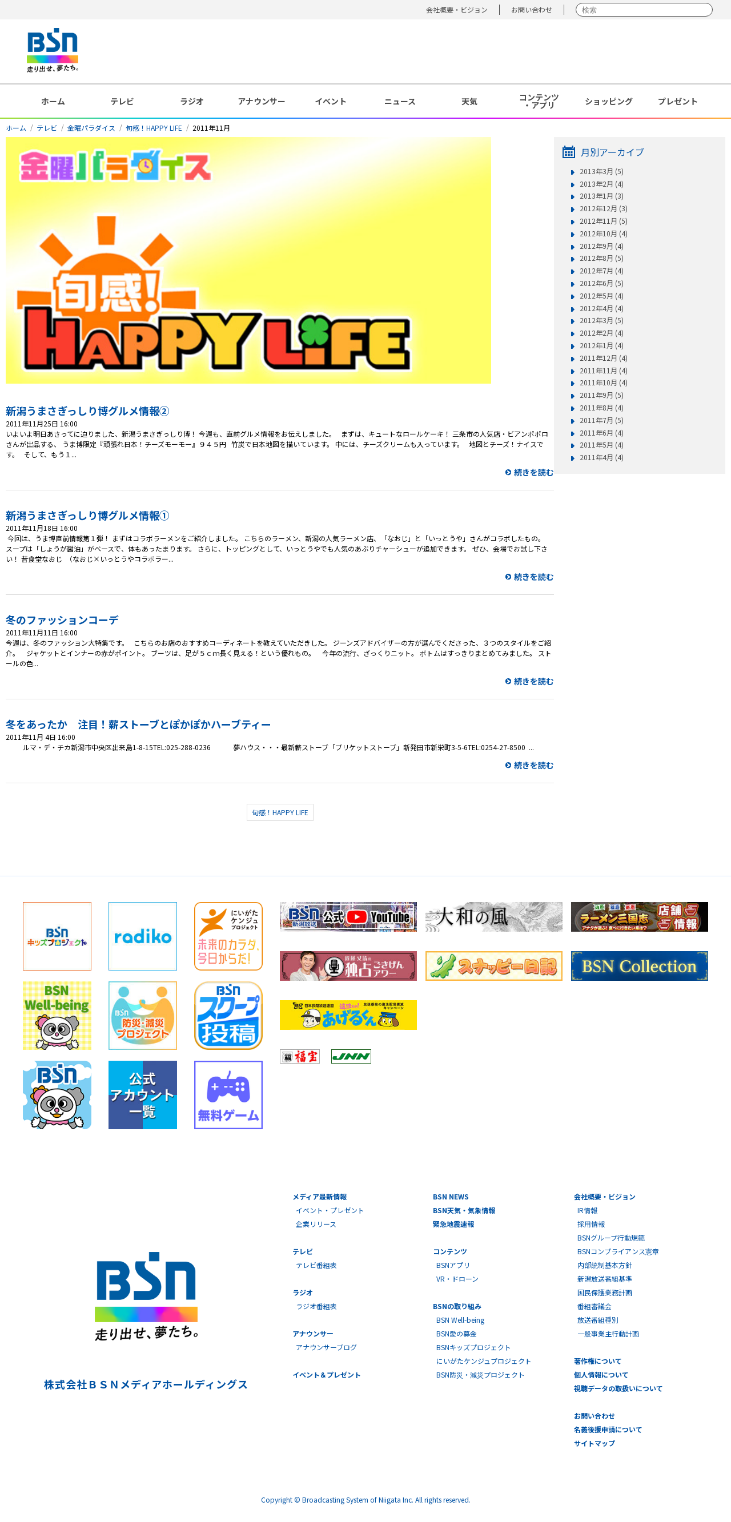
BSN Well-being (460, 1319)
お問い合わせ (531, 9)
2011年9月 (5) (602, 395)
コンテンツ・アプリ (539, 101)
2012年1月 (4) (602, 345)
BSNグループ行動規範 (611, 1237)
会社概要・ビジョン (457, 9)
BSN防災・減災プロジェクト (480, 1374)
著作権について (598, 1361)
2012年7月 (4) (602, 270)
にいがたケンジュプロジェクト (484, 1361)
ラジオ (192, 101)
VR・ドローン (457, 1278)
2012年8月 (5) (602, 258)
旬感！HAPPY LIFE (154, 127)
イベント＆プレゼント (326, 1374)
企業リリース (316, 1224)
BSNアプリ (453, 1265)
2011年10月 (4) (604, 382)
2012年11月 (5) (604, 221)
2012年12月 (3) (604, 208)
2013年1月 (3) (602, 195)
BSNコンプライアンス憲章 (618, 1251)
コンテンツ (450, 1251)
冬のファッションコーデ (62, 619)
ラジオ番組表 (316, 1306)
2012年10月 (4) (604, 233)
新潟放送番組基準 (604, 1278)
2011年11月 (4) (604, 370)
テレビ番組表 (316, 1265)
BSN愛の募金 (456, 1333)
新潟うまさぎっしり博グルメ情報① (88, 515)
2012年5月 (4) (602, 295)
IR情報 (587, 1210)
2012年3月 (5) (602, 320)
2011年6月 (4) (602, 432)
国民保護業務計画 (604, 1292)
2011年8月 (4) (602, 407)
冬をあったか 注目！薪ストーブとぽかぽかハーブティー (138, 723)
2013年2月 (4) (602, 183)
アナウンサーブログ (326, 1347)
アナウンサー (262, 101)
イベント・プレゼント (330, 1210)
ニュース (400, 101)
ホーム (53, 101)
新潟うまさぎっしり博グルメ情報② (88, 410)
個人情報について (601, 1374)
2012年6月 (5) (602, 283)
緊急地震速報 (453, 1224)
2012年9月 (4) (602, 246)
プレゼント (678, 101)
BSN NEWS (451, 1196)
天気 (469, 101)
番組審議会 (594, 1306)
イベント (331, 101)
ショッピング (609, 101)
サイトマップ (594, 1443)
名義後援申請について (608, 1429)
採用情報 (591, 1224)
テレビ (122, 101)
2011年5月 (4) (602, 444)
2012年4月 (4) (602, 308)
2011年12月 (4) (604, 358)
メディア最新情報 (319, 1196)
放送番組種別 (597, 1319)
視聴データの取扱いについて (618, 1388)
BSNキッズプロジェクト (473, 1347)
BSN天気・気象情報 (464, 1210)
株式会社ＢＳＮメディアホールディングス (146, 1383)
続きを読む (534, 472)
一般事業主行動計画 (608, 1333)
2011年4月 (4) (602, 457)
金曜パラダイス (91, 127)
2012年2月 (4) (602, 332)
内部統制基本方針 (604, 1265)
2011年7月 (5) (602, 420)
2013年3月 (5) (602, 171)
